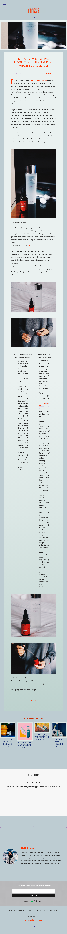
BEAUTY (33, 700)
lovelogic (53, 910)
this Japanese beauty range (38, 80)
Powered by (33, 901)
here (30, 245)
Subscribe (33, 895)
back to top (33, 916)
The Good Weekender (18, 910)
